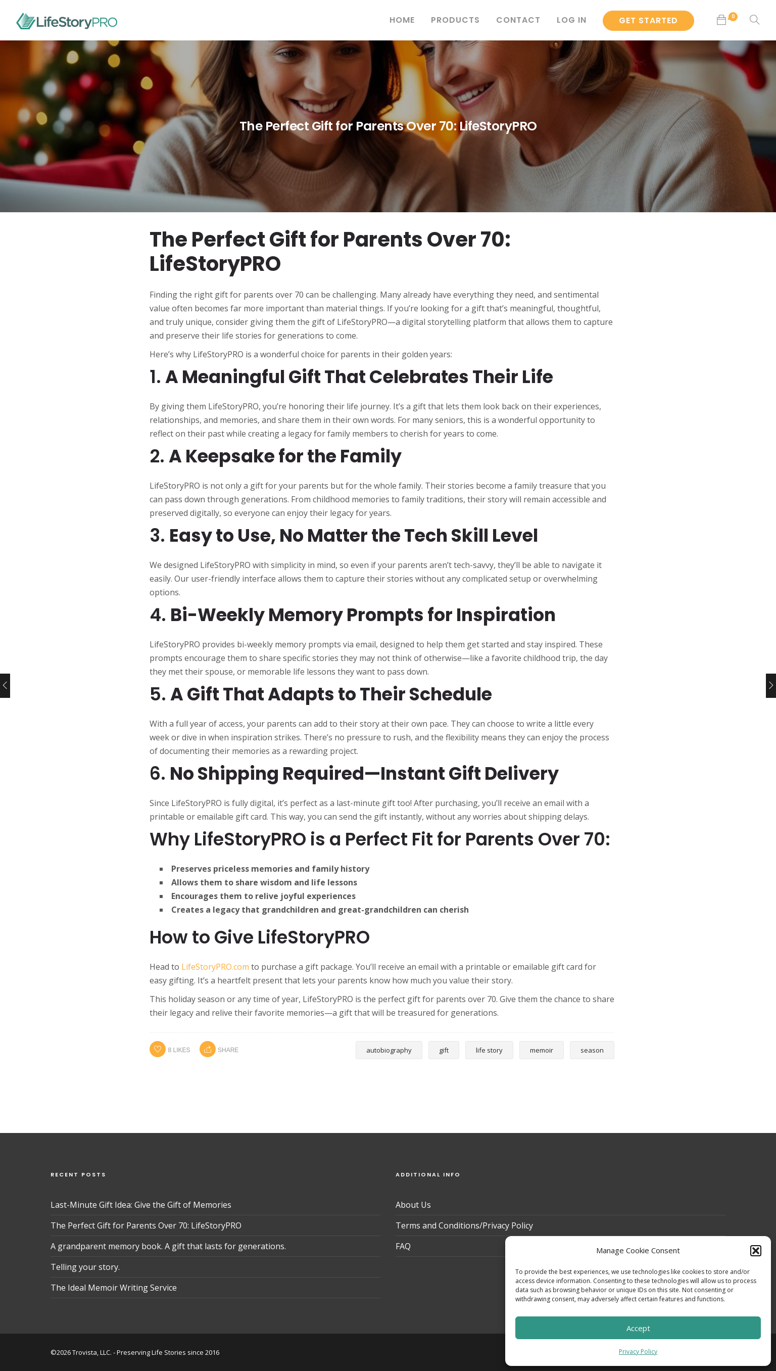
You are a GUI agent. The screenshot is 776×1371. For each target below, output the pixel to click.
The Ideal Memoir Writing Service (114, 1287)
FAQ (403, 1246)
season (592, 1050)
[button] (756, 1251)
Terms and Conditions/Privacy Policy (464, 1225)
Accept (638, 1328)
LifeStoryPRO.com (215, 966)
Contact (518, 20)
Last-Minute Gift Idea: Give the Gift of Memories (141, 1204)
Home (402, 20)
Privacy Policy (638, 1351)
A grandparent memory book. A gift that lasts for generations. (168, 1246)
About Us (413, 1204)
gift (444, 1050)
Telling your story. (85, 1266)
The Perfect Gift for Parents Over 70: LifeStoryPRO (146, 1225)
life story (489, 1050)
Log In (572, 20)
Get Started (648, 20)
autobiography (389, 1050)
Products (455, 20)
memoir (541, 1050)
